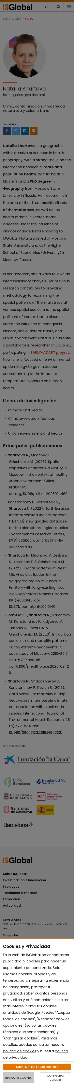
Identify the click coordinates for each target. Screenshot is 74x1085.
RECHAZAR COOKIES (18, 1078)
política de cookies (19, 1051)
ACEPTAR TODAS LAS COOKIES (37, 1067)
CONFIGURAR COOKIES (55, 1078)
